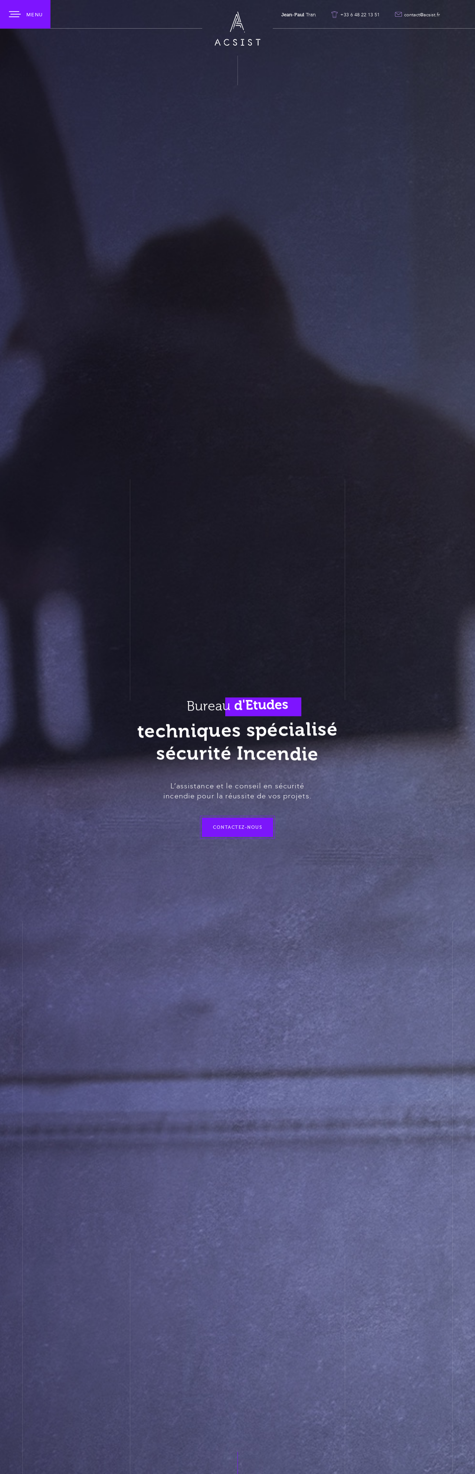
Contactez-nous (237, 845)
